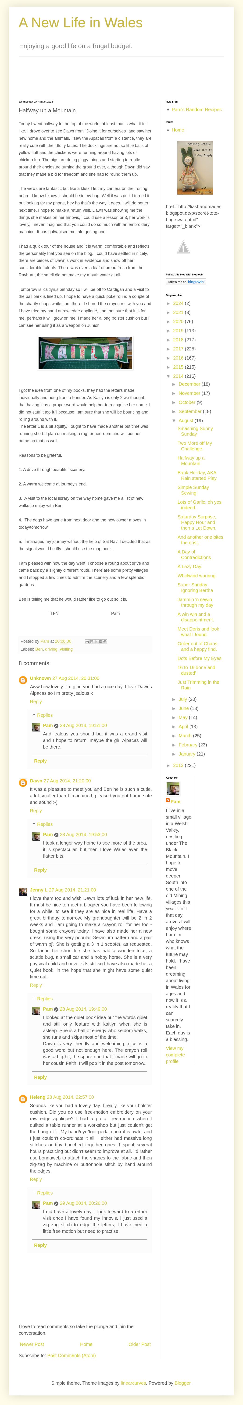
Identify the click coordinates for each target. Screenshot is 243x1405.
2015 (179, 367)
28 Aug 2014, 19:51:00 (83, 725)
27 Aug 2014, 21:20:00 (67, 780)
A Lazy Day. (190, 566)
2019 (179, 330)
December (190, 384)
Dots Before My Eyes (200, 658)
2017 (179, 348)
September (191, 411)
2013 (179, 765)
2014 (179, 376)
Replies (45, 715)
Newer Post (32, 1344)
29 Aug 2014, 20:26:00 (83, 1203)
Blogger (182, 1383)
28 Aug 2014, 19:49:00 (83, 1009)
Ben (39, 649)
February (189, 744)
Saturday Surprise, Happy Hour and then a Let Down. (197, 522)
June (184, 708)
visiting (66, 649)
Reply (36, 701)
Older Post (140, 1344)
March (186, 735)
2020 (179, 321)
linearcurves (133, 1383)
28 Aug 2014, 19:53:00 (83, 834)
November (190, 393)
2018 (179, 339)
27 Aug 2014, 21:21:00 (72, 889)
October (188, 402)
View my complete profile (175, 1055)
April (184, 726)
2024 (179, 303)
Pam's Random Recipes (197, 109)
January (188, 753)
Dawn (36, 780)
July (183, 699)
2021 (179, 312)
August (187, 420)
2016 (179, 357)
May (184, 717)
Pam (48, 725)
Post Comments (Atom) (71, 1355)
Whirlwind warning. (197, 575)
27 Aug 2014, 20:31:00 (75, 678)
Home (86, 1344)
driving (51, 649)
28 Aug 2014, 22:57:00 (70, 1097)
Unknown (40, 678)
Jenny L (39, 889)
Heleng (38, 1097)
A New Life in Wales (81, 22)
